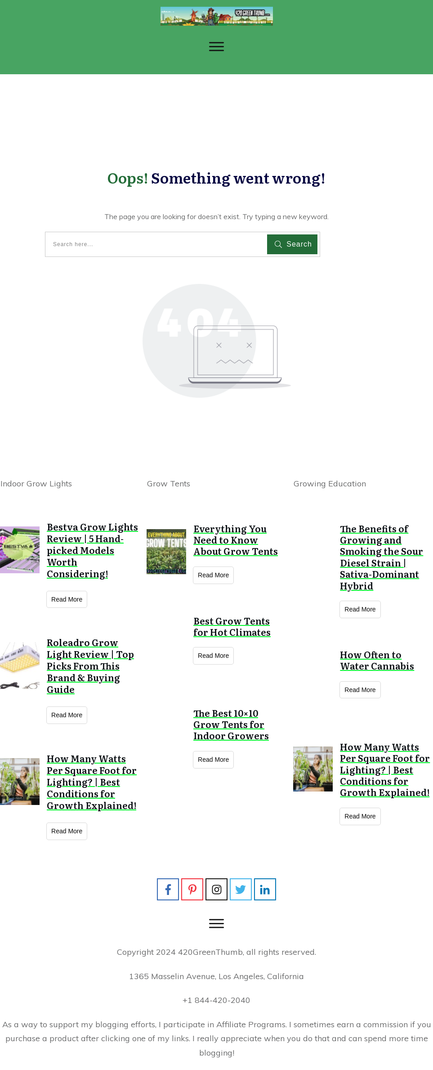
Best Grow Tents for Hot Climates (232, 626)
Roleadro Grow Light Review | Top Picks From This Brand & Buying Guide (90, 665)
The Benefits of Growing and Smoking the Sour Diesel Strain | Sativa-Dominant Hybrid (381, 557)
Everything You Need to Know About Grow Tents (235, 540)
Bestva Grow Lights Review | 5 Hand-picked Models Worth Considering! (92, 550)
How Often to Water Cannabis (377, 659)
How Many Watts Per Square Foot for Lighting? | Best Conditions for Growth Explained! (92, 781)
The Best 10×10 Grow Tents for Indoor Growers (231, 724)
